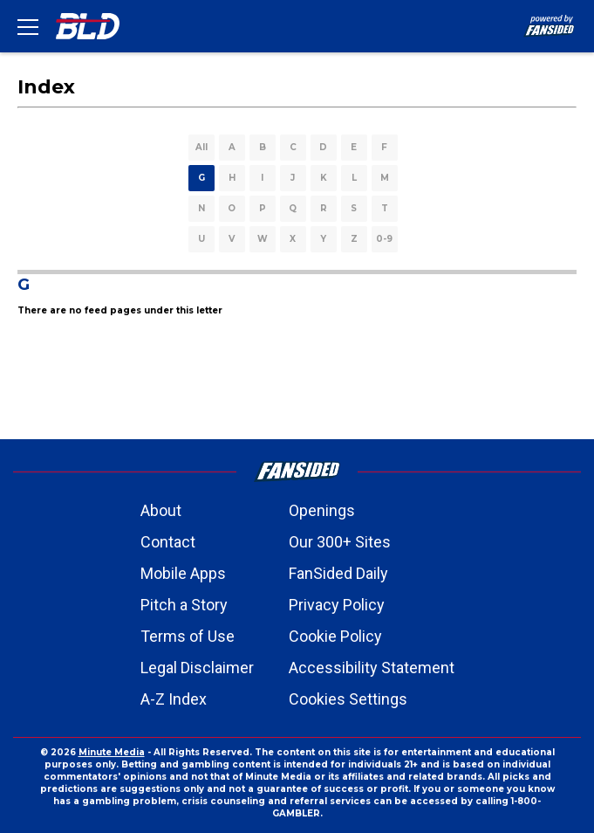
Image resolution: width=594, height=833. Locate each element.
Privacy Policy (337, 604)
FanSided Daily (338, 573)
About (160, 510)
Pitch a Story (184, 604)
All (201, 147)
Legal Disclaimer (197, 667)
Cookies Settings (348, 699)
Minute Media (112, 752)
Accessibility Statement (371, 667)
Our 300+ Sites (340, 542)
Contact (167, 542)
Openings (322, 510)
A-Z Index (173, 699)
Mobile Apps (183, 573)
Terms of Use (187, 636)
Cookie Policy (335, 636)
